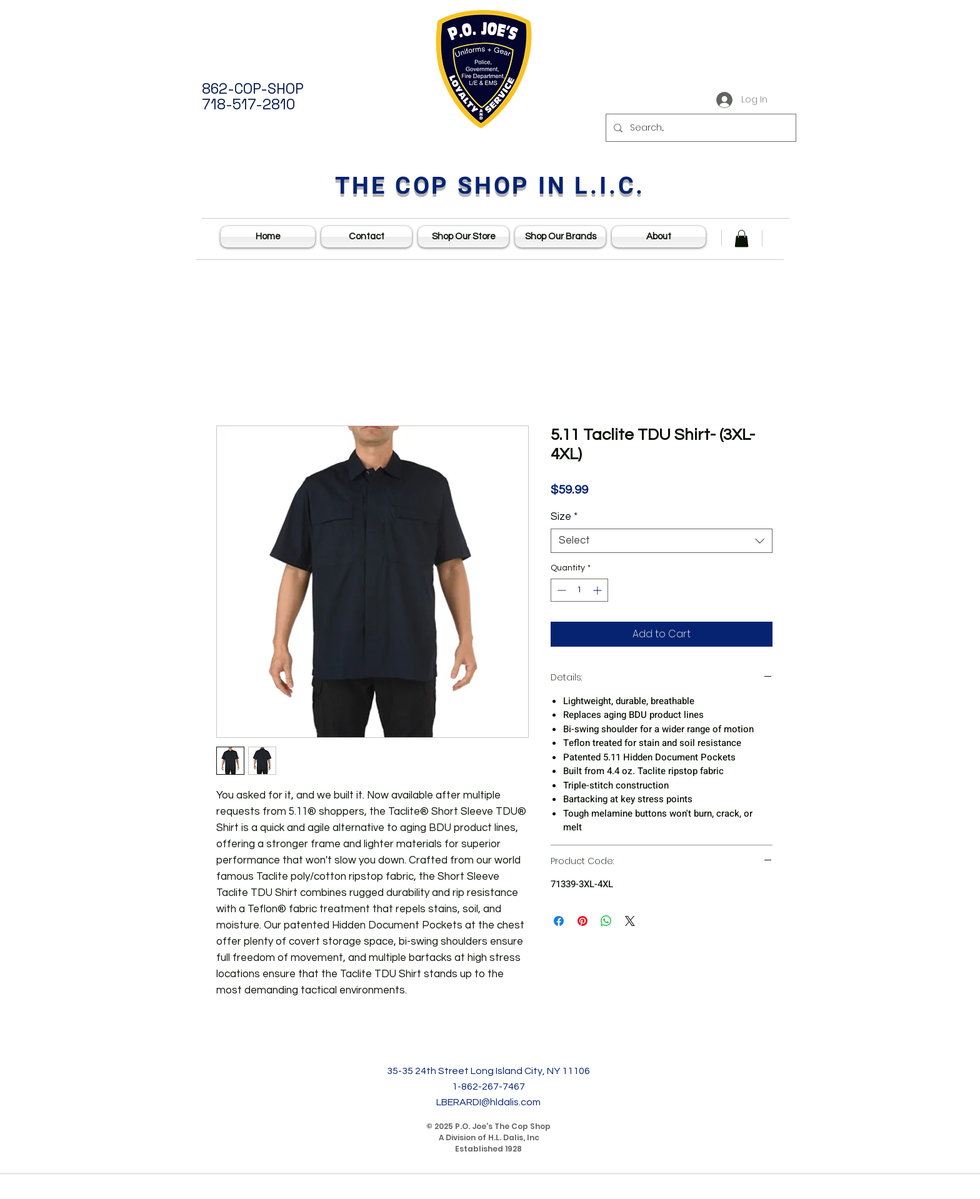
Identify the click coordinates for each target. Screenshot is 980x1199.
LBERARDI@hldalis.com (488, 1102)
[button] (741, 238)
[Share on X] (630, 920)
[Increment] (598, 590)
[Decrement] (560, 590)
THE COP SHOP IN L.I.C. (490, 186)
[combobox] (661, 541)
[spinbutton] (579, 590)
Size (564, 516)
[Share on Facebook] (558, 920)
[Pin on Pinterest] (582, 920)
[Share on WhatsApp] (606, 920)
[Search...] (699, 127)
